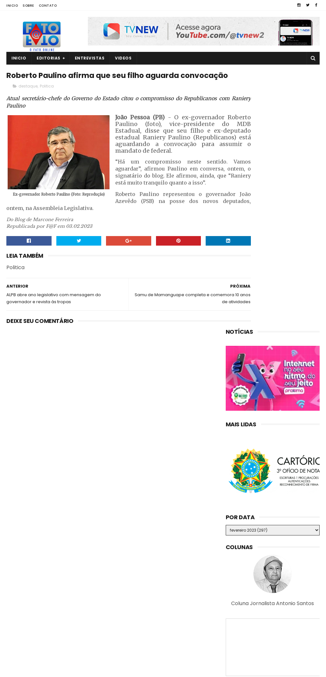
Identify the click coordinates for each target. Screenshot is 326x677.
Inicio (12, 5)
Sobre (28, 5)
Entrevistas (90, 58)
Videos (123, 58)
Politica (47, 100)
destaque (28, 100)
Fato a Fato (57, 669)
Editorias (48, 58)
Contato (48, 5)
